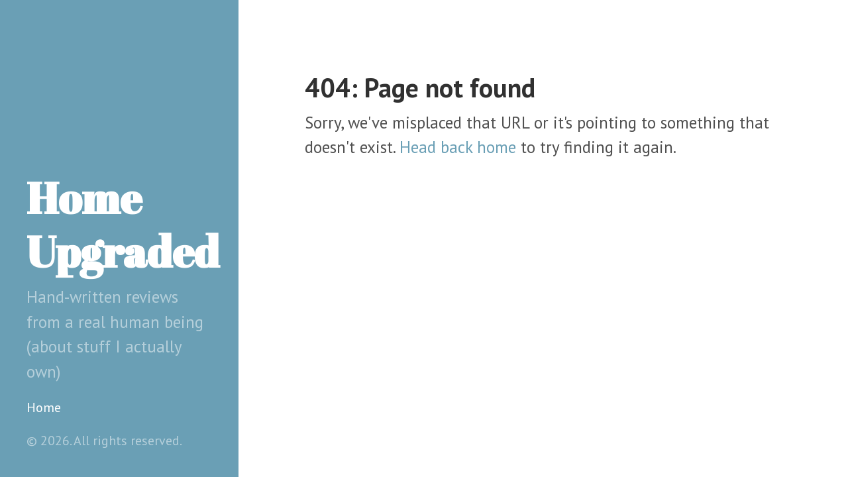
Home (43, 407)
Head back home (457, 147)
